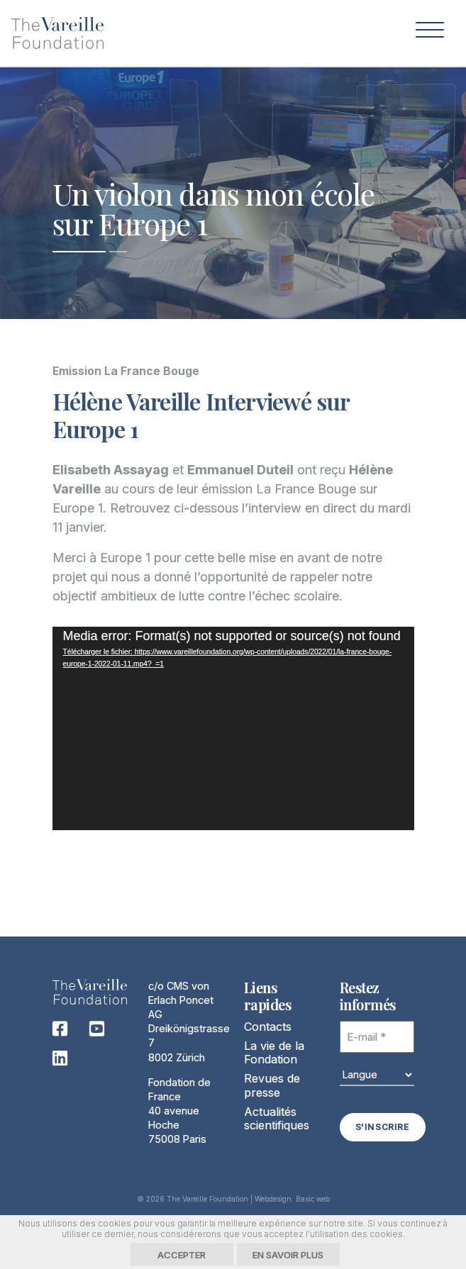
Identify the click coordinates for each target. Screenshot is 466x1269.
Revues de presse (272, 1086)
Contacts (268, 1026)
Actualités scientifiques (276, 1118)
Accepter (181, 1254)
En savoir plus (288, 1254)
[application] (233, 728)
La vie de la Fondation (274, 1052)
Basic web (313, 1198)
